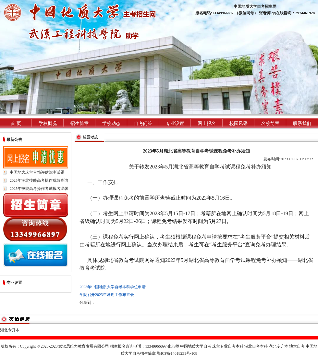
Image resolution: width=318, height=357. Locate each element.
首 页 (16, 123)
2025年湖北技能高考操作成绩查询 (39, 180)
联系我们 (302, 123)
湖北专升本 (9, 330)
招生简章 (79, 123)
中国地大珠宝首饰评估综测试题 (37, 172)
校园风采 (238, 123)
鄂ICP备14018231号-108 (177, 353)
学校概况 (48, 123)
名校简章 (270, 123)
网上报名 (207, 123)
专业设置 (175, 123)
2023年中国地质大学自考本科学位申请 (113, 287)
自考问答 (143, 123)
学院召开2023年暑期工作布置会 (107, 294)
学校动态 (111, 123)
